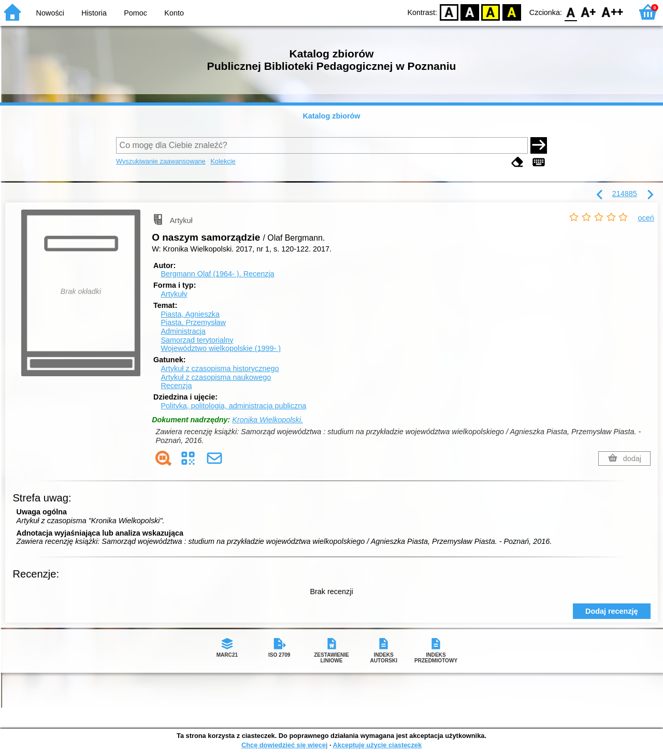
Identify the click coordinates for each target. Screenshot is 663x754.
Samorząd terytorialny (197, 340)
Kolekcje (222, 161)
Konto (174, 13)
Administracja (183, 331)
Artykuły (174, 294)
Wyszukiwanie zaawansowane (161, 161)
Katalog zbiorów (331, 116)
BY (511, 11)
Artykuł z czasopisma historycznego (220, 368)
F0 (570, 11)
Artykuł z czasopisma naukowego (216, 377)
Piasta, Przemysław (193, 322)
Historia (94, 13)
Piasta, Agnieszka (190, 314)
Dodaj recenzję (611, 611)
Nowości (50, 13)
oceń (646, 218)
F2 (612, 11)
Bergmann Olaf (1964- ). (217, 274)
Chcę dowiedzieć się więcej (284, 745)
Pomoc (135, 13)
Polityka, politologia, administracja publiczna (233, 406)
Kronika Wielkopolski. (267, 420)
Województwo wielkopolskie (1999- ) (221, 348)
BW (470, 11)
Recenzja (176, 385)
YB (490, 11)
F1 (589, 11)
